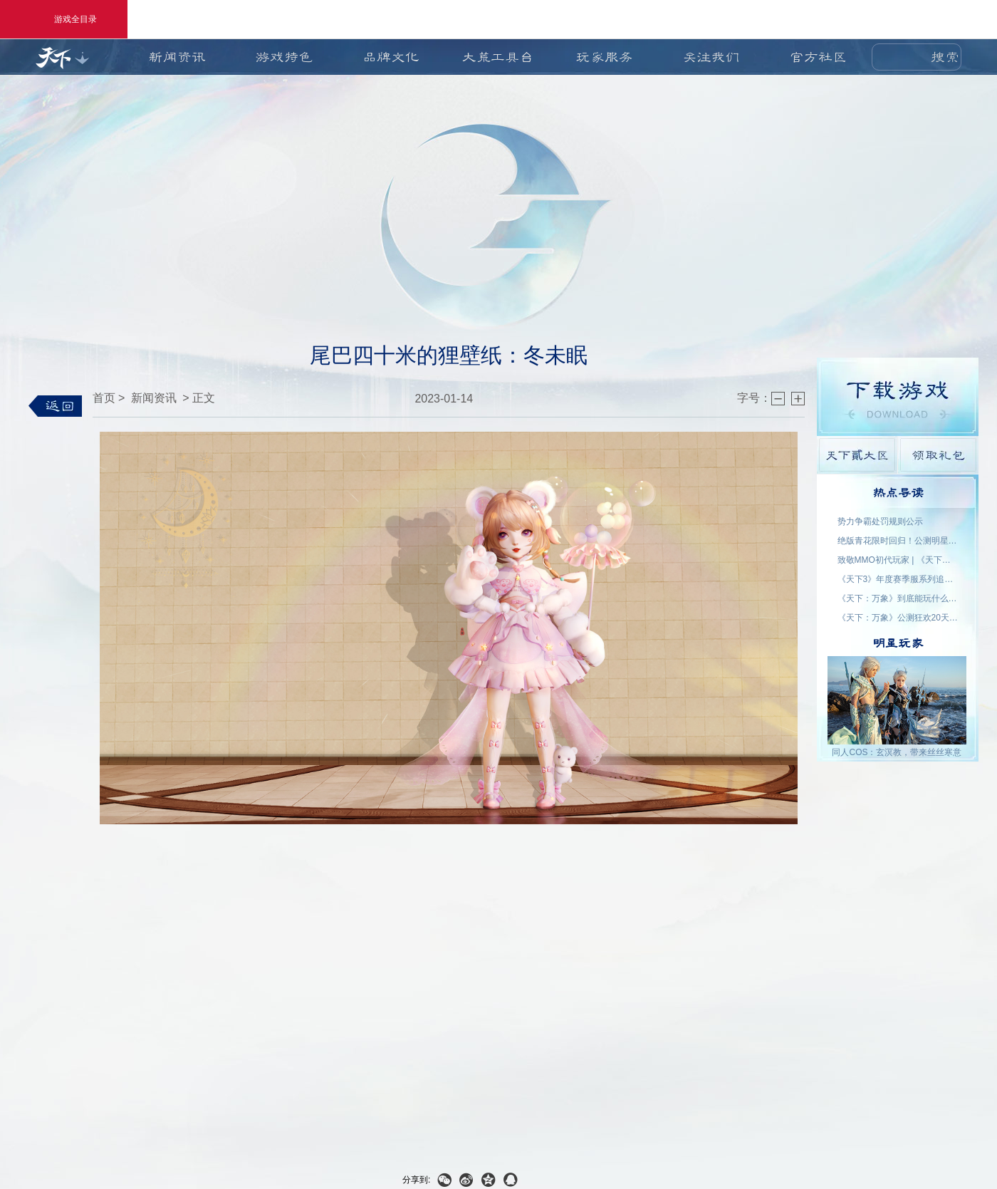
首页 (104, 398)
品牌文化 (390, 57)
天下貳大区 (857, 455)
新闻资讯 (177, 57)
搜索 (945, 57)
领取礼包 (938, 455)
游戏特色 (284, 57)
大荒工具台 (497, 57)
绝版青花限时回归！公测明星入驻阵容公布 (898, 541)
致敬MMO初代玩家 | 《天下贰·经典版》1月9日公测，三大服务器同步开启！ (898, 560)
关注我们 (711, 57)
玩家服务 (604, 57)
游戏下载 (897, 397)
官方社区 (818, 57)
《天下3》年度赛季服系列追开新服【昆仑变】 (898, 579)
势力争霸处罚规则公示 (880, 521)
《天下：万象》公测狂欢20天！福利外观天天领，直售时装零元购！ (898, 618)
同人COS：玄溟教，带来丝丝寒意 (896, 752)
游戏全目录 (64, 19)
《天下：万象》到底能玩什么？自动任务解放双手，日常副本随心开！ (898, 598)
